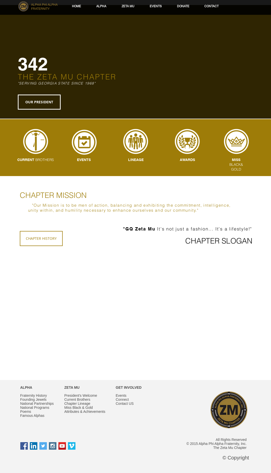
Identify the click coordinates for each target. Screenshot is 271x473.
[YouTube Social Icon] (62, 446)
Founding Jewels (33, 400)
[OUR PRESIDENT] (39, 102)
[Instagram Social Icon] (52, 446)
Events (121, 395)
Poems (25, 412)
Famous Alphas (32, 416)
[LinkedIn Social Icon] (33, 446)
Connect (122, 400)
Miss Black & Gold (78, 408)
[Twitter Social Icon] (43, 446)
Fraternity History (33, 395)
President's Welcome (80, 395)
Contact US (125, 404)
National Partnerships (37, 404)
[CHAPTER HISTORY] (41, 238)
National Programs (34, 408)
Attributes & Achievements (84, 412)
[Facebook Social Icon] (24, 446)
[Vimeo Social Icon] (71, 446)
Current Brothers (77, 400)
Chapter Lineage (77, 404)
